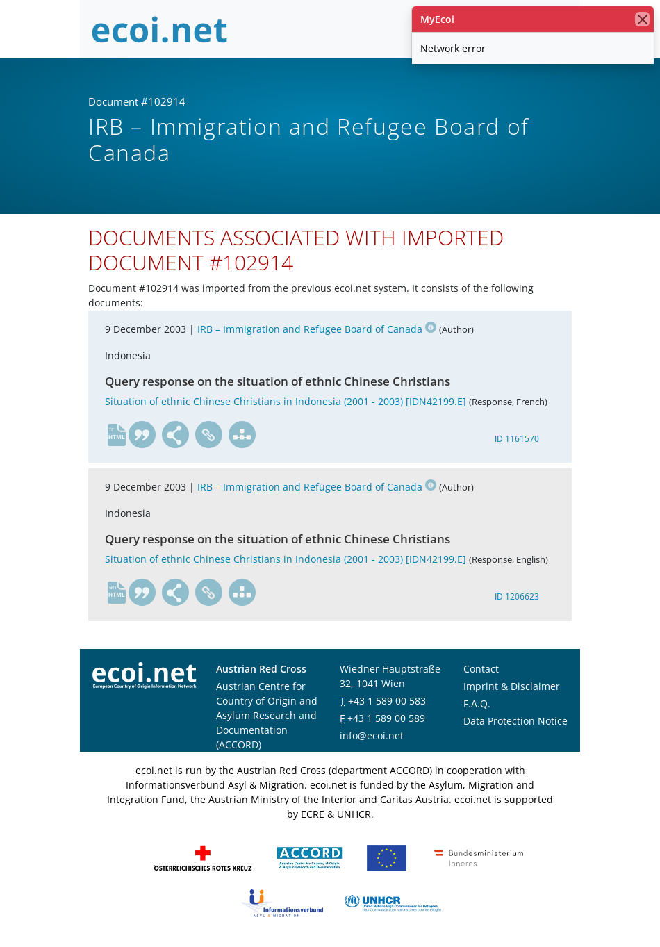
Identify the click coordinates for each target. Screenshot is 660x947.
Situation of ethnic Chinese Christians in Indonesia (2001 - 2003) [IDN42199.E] (285, 401)
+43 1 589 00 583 (387, 700)
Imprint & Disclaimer (511, 686)
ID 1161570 (517, 439)
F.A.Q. (476, 703)
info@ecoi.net (372, 735)
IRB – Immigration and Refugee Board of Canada (316, 329)
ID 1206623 (517, 596)
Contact (481, 668)
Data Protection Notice (515, 720)
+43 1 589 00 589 (386, 718)
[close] (642, 19)
